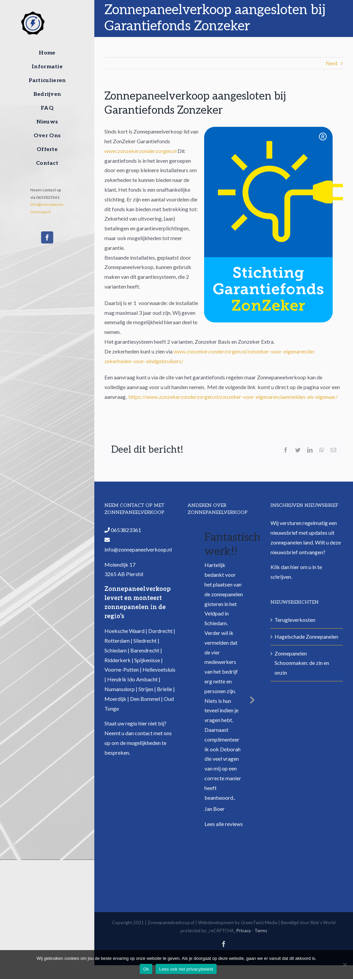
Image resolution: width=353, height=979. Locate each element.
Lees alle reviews (223, 824)
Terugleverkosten (295, 619)
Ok (146, 969)
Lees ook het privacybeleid (186, 969)
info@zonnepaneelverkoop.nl (138, 549)
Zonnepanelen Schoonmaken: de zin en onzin (302, 663)
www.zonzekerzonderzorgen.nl (140, 151)
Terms (261, 930)
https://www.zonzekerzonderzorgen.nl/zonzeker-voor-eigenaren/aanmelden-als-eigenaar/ (233, 396)
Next (332, 63)
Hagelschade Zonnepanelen (306, 636)
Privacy (243, 930)
